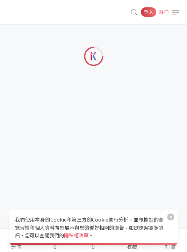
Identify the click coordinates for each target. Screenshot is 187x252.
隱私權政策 (76, 235)
